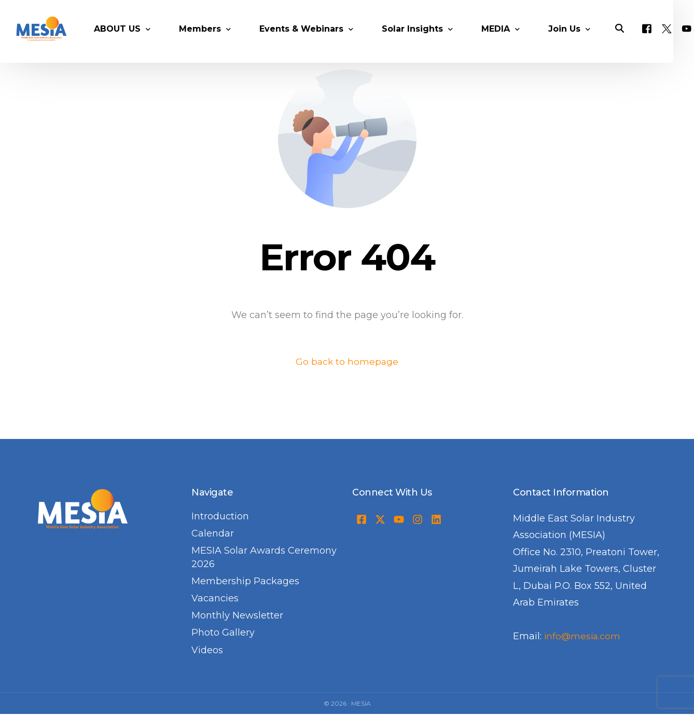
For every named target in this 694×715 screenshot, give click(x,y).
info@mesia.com (583, 636)
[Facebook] (660, 39)
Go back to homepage (347, 361)
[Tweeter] (680, 39)
